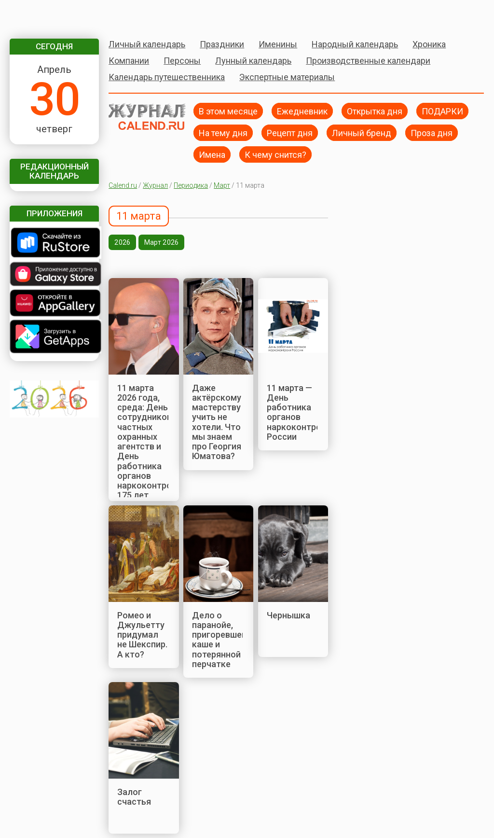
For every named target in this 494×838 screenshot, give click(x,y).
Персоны (182, 61)
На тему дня (223, 132)
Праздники (222, 44)
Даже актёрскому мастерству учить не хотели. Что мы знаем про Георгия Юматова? (216, 422)
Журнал (155, 185)
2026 (122, 242)
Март (222, 185)
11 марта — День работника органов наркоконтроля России (299, 412)
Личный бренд (361, 132)
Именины (278, 44)
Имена (212, 154)
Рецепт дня (290, 132)
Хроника (429, 44)
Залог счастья (134, 797)
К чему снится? (275, 154)
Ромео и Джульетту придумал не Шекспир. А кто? (142, 634)
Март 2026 (161, 242)
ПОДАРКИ (442, 111)
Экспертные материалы (287, 77)
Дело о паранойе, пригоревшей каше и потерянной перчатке (219, 639)
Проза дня (432, 132)
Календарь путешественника (167, 77)
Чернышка (288, 615)
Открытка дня (374, 111)
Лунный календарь (253, 61)
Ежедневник (302, 111)
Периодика (191, 185)
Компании (129, 61)
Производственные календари (368, 61)
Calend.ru (123, 185)
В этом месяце (228, 111)
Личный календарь (147, 44)
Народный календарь (355, 44)
